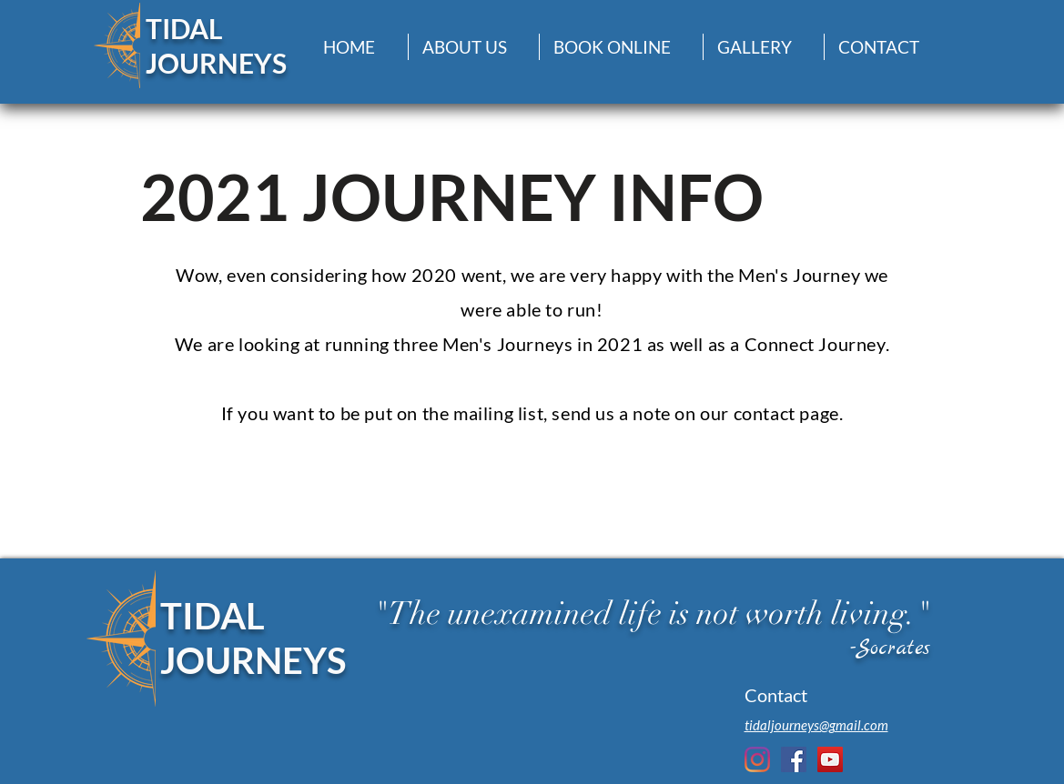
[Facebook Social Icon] (793, 759)
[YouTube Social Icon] (830, 759)
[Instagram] (757, 759)
